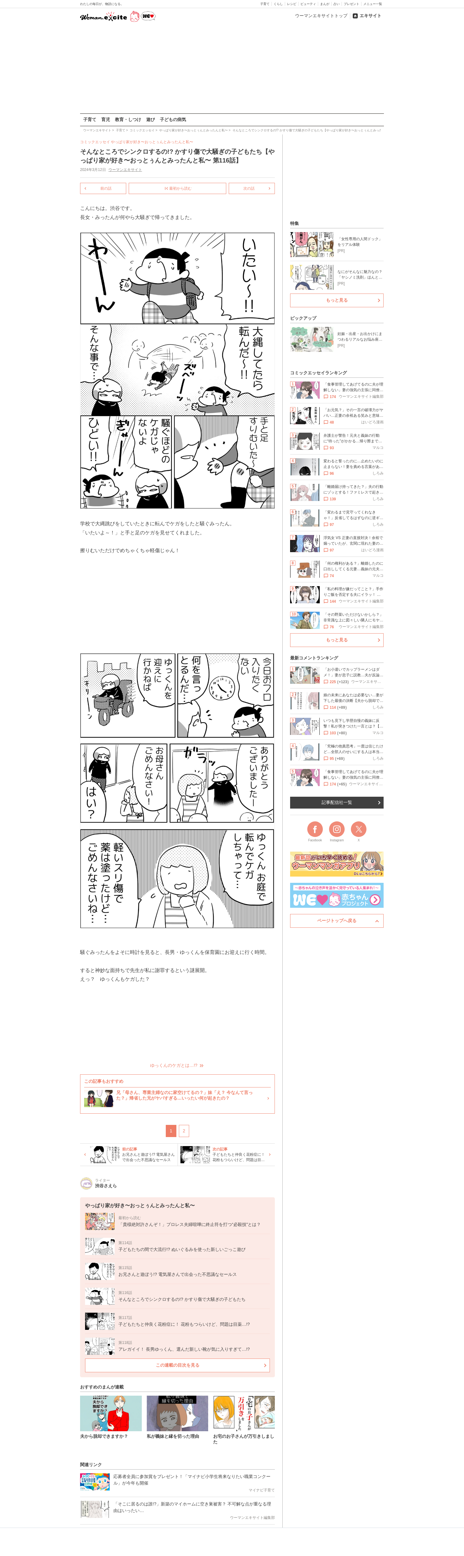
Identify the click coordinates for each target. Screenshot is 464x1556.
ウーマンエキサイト (125, 170)
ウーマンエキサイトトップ (321, 15)
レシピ (291, 4)
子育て (265, 4)
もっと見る (337, 300)
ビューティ (308, 4)
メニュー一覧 (372, 4)
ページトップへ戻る (336, 920)
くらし (278, 4)
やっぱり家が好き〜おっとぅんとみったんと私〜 (152, 142)
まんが (324, 4)
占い (336, 4)
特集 (294, 223)
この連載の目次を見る (177, 1365)
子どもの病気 (173, 119)
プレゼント (351, 4)
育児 (105, 119)
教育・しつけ (128, 119)
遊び (150, 119)
